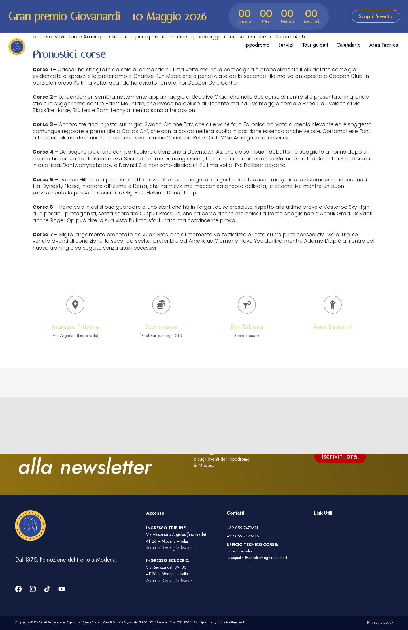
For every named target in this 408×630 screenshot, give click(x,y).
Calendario (349, 45)
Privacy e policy (380, 622)
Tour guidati (315, 45)
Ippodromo (257, 45)
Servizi (286, 45)
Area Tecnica (383, 45)
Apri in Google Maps (169, 547)
